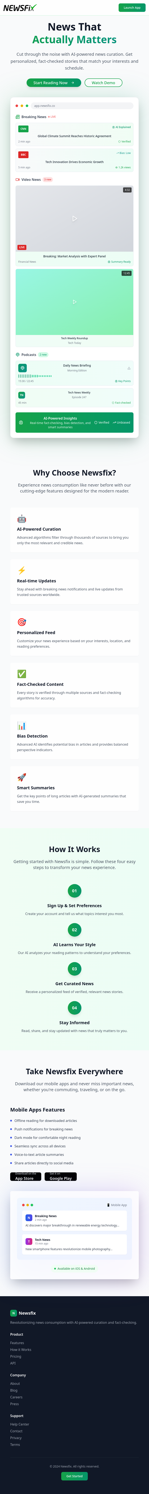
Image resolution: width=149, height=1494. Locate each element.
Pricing (15, 1356)
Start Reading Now (53, 82)
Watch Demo (103, 82)
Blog (13, 1390)
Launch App (132, 8)
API (13, 1363)
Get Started (74, 1476)
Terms (15, 1444)
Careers (16, 1397)
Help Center (19, 1424)
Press (14, 1404)
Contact (16, 1431)
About (15, 1383)
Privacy (15, 1437)
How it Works (20, 1349)
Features (17, 1343)
